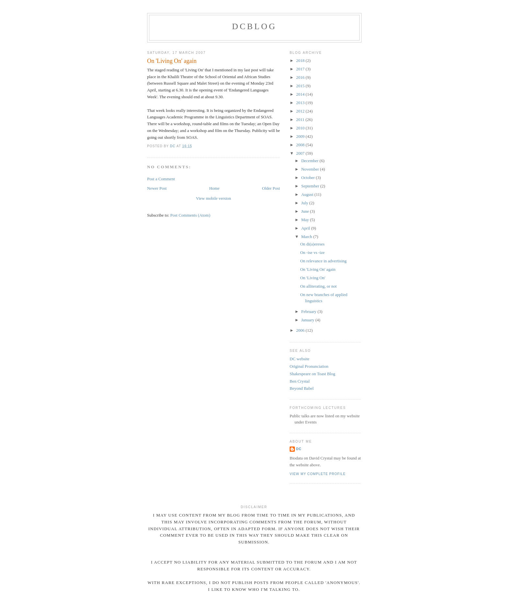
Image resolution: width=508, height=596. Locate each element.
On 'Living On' (312, 277)
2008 (301, 144)
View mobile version (213, 198)
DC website (299, 358)
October (308, 177)
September (310, 186)
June (305, 211)
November (310, 169)
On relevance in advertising (323, 260)
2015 (301, 85)
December (310, 160)
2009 (301, 136)
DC (299, 449)
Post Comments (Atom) (190, 215)
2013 (301, 102)
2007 (301, 153)
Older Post (271, 188)
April (306, 228)
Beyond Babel (302, 388)
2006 (301, 330)
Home (214, 188)
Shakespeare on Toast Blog (312, 373)
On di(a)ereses (312, 244)
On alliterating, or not (318, 286)
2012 (301, 111)
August (308, 194)
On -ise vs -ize (312, 252)
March (307, 236)
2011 (301, 119)
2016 (301, 77)
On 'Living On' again (317, 269)
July (305, 202)
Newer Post (157, 188)
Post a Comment (161, 178)
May (305, 219)
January (308, 319)
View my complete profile (318, 474)
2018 (301, 60)
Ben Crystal (300, 381)
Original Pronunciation (309, 366)
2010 (301, 127)
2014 (301, 94)
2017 (301, 68)
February (309, 311)
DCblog (254, 26)
